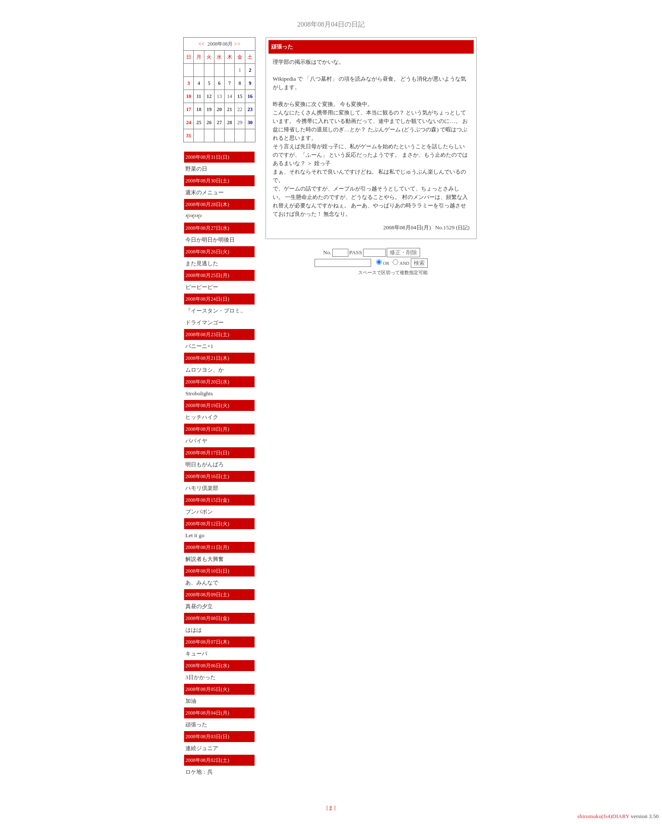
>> (237, 44)
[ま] (331, 808)
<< (201, 44)
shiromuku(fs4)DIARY (603, 816)
